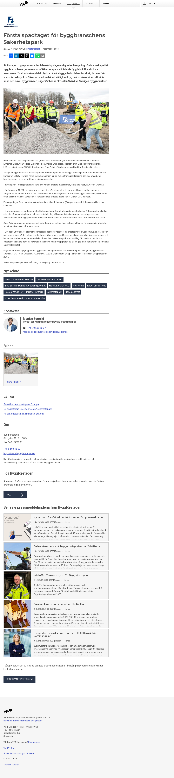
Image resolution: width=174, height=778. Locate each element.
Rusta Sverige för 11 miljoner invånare (24, 292)
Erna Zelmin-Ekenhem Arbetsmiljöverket (25, 285)
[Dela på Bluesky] (32, 56)
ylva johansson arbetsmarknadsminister (25, 298)
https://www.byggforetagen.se (19, 453)
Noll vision (78, 285)
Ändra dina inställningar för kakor (19, 753)
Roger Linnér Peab (96, 285)
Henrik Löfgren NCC (59, 285)
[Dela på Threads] (27, 56)
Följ (15, 495)
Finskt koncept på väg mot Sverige (21, 404)
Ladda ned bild (13, 382)
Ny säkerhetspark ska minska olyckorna (24, 413)
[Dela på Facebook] (11, 56)
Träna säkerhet (72, 292)
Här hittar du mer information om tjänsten (23, 721)
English (16, 765)
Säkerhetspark (54, 292)
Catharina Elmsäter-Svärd (49, 279)
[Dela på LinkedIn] (16, 56)
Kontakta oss (34, 742)
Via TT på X (9, 748)
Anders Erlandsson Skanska (19, 279)
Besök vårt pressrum (19, 679)
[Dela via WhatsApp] (37, 56)
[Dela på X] (21, 56)
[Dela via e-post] (42, 56)
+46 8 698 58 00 (12, 448)
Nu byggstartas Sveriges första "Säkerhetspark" (28, 409)
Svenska (7, 765)
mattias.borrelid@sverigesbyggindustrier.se (45, 332)
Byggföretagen (33, 49)
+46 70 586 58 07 (37, 328)
